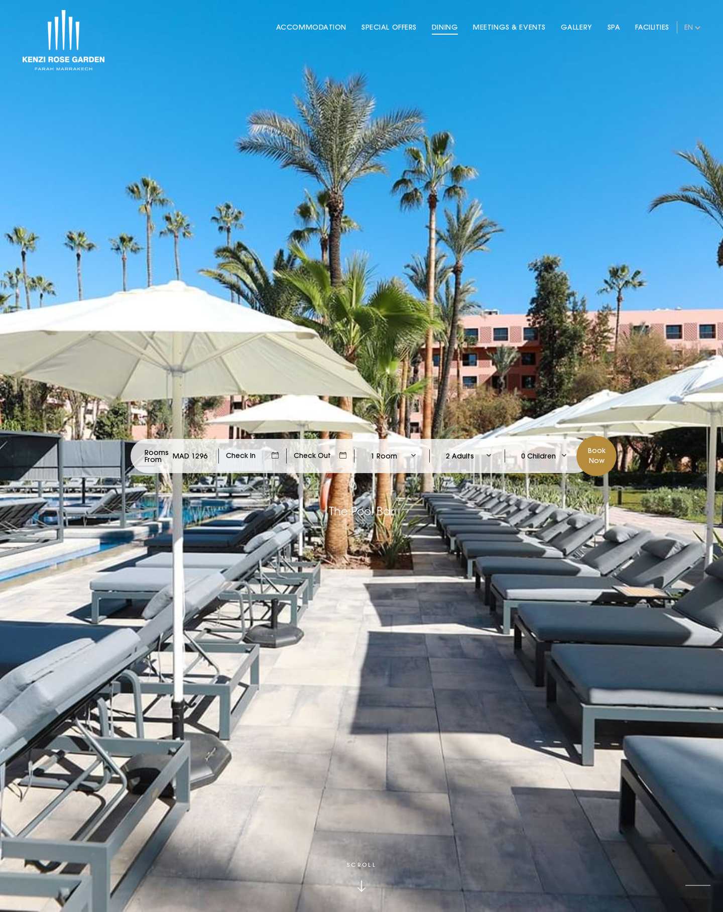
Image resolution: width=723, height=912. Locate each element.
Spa (614, 27)
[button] (697, 885)
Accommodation (311, 27)
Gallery (576, 27)
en (688, 27)
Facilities (652, 27)
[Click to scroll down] (361, 877)
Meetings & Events (509, 27)
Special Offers (389, 27)
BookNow (597, 455)
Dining (445, 27)
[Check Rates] (190, 456)
